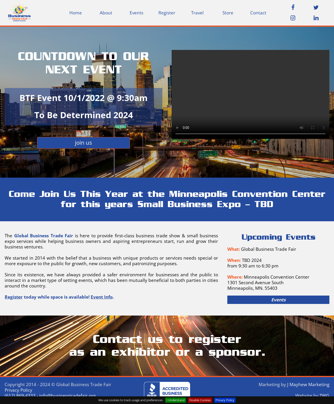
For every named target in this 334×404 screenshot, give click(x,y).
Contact (258, 13)
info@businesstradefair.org (67, 396)
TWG (324, 396)
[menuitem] (75, 13)
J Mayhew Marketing (308, 384)
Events (136, 13)
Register (166, 13)
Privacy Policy (224, 400)
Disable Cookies (200, 400)
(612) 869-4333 (20, 396)
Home (75, 13)
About (106, 13)
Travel (197, 13)
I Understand (176, 400)
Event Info (102, 297)
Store (227, 13)
